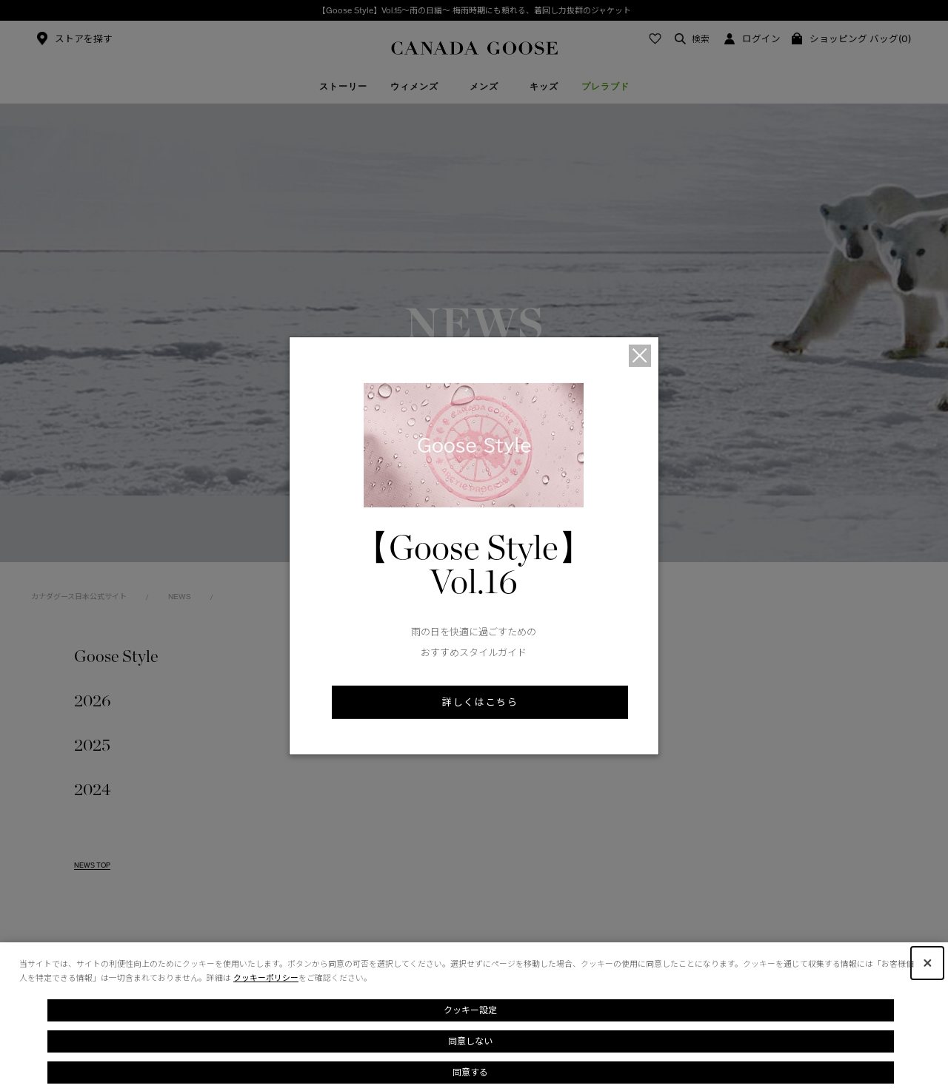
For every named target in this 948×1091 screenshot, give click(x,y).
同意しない (470, 1041)
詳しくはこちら (480, 702)
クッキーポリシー (265, 978)
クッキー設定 (470, 1010)
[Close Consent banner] (927, 963)
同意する (470, 1072)
